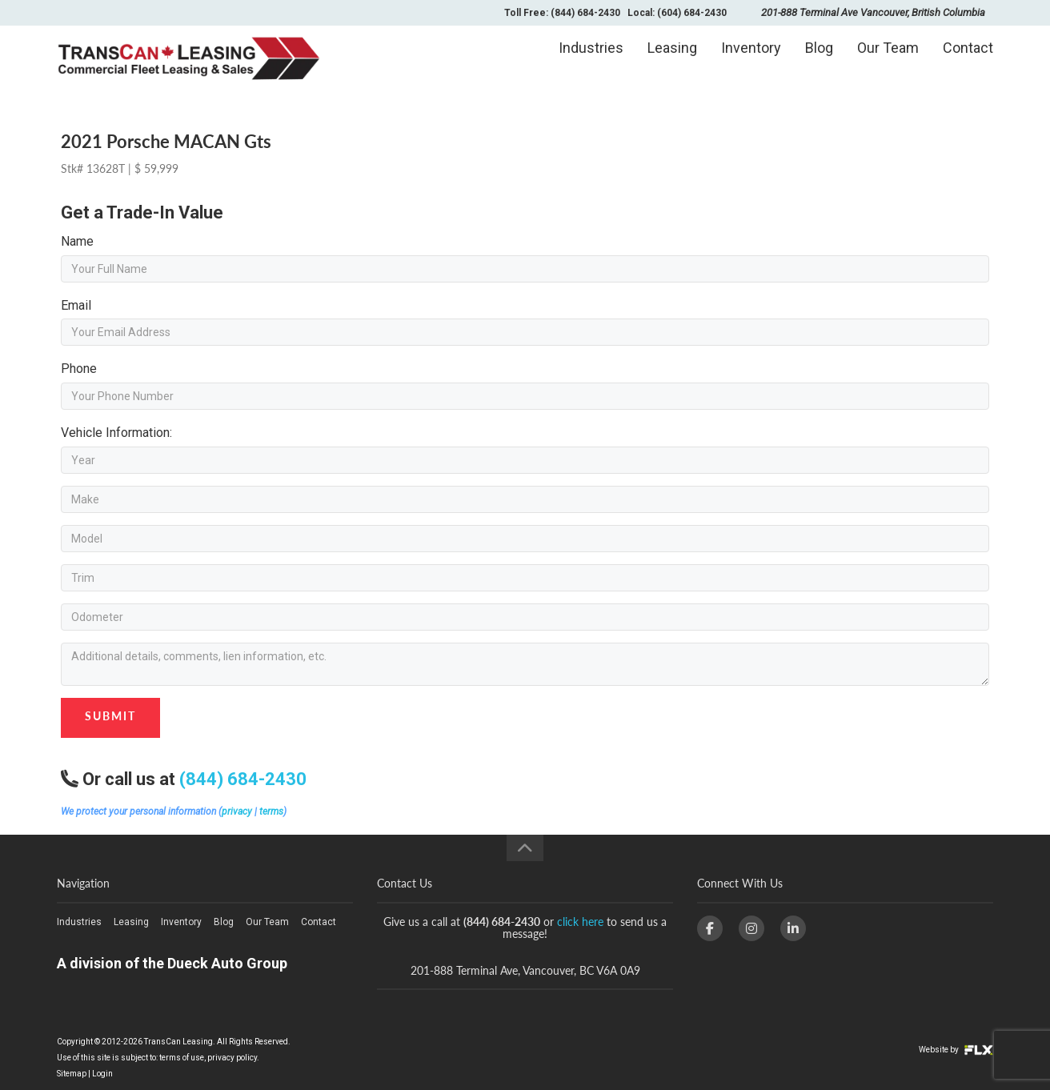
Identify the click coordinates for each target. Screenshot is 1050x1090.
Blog (819, 61)
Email (76, 305)
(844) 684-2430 (243, 779)
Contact (968, 61)
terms (271, 811)
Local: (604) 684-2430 (677, 12)
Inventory (751, 61)
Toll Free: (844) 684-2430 (562, 12)
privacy (237, 811)
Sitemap (71, 1073)
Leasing (672, 61)
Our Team (888, 61)
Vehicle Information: (116, 432)
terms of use (181, 1057)
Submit (110, 716)
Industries (591, 61)
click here (580, 921)
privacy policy (232, 1057)
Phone (79, 368)
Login (102, 1073)
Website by (956, 1049)
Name (77, 241)
